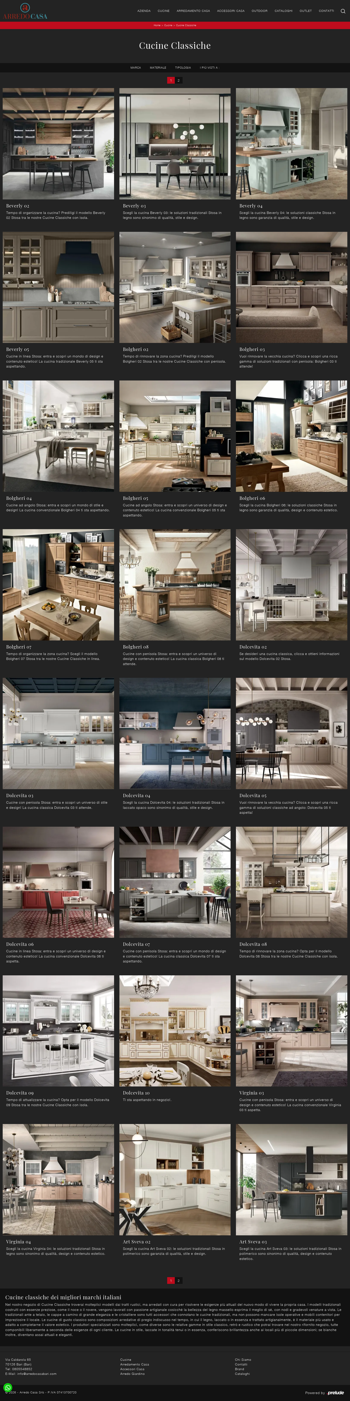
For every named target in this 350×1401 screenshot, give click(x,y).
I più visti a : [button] (210, 67)
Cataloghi (284, 11)
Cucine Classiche (186, 25)
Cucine (164, 11)
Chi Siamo (243, 1359)
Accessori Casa (231, 11)
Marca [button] (136, 67)
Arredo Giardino (132, 1374)
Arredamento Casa (193, 11)
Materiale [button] (158, 67)
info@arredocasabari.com (37, 1374)
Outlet (306, 11)
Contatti (326, 11)
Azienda (144, 11)
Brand (239, 1369)
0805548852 (22, 1369)
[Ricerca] (343, 11)
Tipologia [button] (183, 67)
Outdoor (260, 11)
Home (157, 25)
